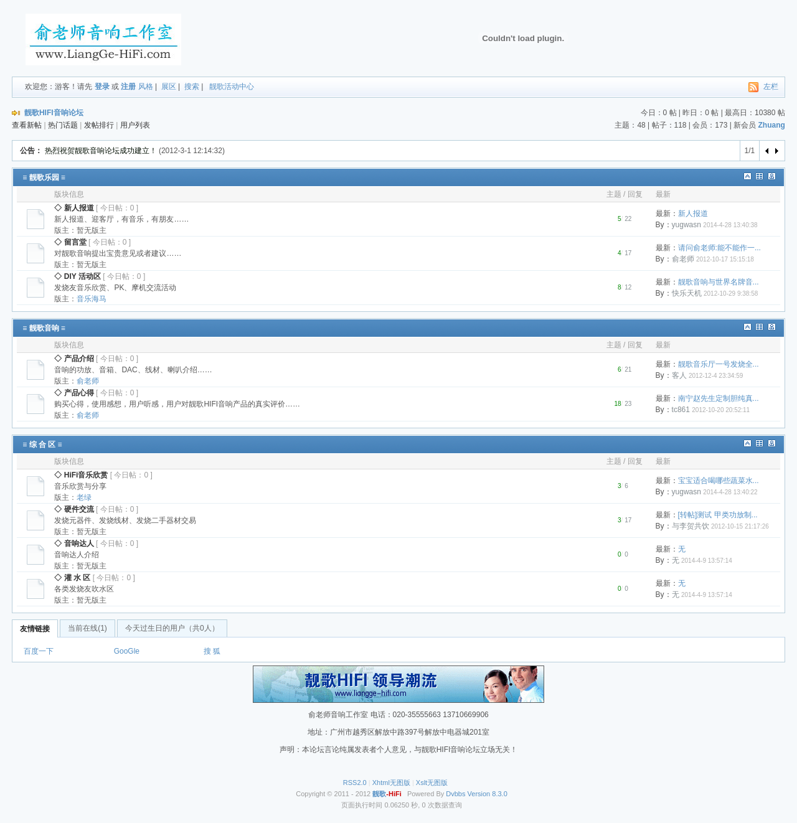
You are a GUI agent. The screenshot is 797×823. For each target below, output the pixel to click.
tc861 (681, 409)
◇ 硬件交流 (73, 509)
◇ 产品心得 (73, 392)
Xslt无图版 (432, 782)
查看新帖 (27, 125)
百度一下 (39, 651)
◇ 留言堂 (70, 242)
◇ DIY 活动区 (77, 276)
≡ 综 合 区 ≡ (42, 444)
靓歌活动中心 (231, 86)
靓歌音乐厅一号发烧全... (718, 364)
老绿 (84, 497)
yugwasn (686, 224)
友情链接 (35, 628)
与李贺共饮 (690, 526)
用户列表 (135, 125)
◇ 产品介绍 (73, 358)
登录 (102, 86)
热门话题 (63, 125)
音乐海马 (91, 298)
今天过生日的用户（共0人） (172, 628)
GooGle (126, 651)
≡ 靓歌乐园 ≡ (43, 177)
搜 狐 (212, 651)
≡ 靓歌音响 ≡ (43, 328)
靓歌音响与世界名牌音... (718, 282)
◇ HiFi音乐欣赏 (81, 475)
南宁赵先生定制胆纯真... (718, 398)
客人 (679, 375)
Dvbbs (455, 793)
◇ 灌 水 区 (72, 577)
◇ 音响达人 (73, 543)
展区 (168, 86)
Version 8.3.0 (487, 793)
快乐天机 (687, 293)
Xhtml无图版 (391, 782)
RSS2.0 (355, 782)
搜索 (191, 86)
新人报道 (693, 213)
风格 (145, 86)
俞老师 (683, 259)
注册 (128, 86)
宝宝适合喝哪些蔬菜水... (718, 480)
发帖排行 (99, 125)
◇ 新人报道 (73, 208)
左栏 (770, 86)
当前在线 (87, 628)
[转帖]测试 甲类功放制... (718, 514)
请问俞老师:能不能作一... (719, 247)
